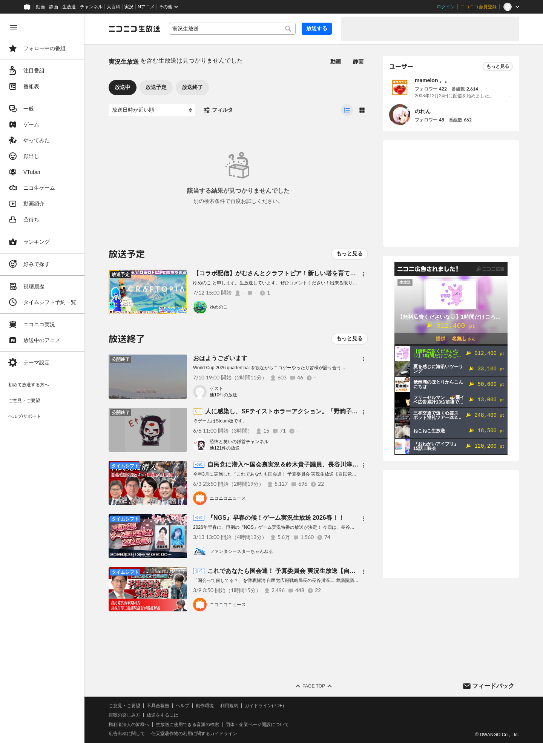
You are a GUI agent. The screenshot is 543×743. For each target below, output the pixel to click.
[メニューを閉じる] (13, 27)
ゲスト (216, 388)
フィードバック (493, 686)
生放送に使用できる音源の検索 (187, 724)
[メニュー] (363, 274)
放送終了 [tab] (192, 87)
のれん (423, 111)
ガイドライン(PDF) (264, 705)
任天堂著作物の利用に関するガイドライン (194, 733)
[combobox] (232, 29)
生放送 (69, 7)
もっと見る (349, 253)
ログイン (446, 7)
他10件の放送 (223, 395)
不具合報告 (158, 705)
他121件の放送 (225, 448)
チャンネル (91, 7)
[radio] (347, 110)
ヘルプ (182, 705)
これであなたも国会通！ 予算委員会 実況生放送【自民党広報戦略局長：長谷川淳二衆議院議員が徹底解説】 (353, 571)
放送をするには (162, 715)
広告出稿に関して (127, 733)
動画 (40, 7)
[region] (42, 378)
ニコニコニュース (228, 498)
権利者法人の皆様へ (129, 724)
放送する (316, 28)
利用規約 (229, 705)
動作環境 (205, 705)
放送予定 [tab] (156, 87)
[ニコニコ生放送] (134, 28)
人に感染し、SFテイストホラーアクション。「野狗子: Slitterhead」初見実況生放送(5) (323, 411)
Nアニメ (146, 7)
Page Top (313, 686)
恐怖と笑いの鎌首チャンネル (239, 441)
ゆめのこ (219, 307)
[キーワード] (232, 29)
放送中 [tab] (122, 87)
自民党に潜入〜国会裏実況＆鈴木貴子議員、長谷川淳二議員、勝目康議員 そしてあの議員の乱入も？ (343, 464)
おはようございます (220, 358)
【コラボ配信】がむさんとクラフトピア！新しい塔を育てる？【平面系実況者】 (301, 273)
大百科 (113, 7)
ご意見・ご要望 (124, 705)
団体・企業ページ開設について (257, 724)
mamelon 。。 (432, 80)
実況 (128, 7)
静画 (53, 7)
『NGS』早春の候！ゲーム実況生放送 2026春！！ (275, 517)
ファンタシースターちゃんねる (241, 551)
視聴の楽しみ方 (124, 715)
